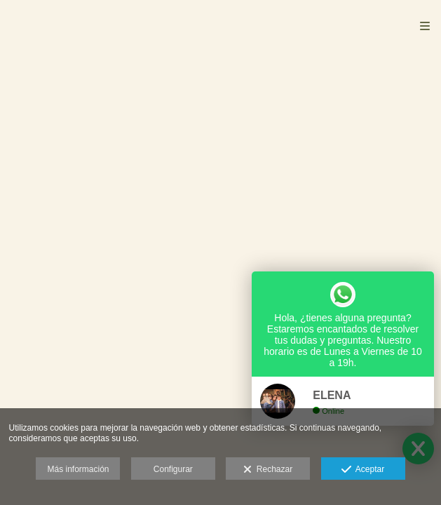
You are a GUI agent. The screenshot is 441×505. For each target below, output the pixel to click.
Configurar (173, 469)
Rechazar (267, 470)
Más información (78, 469)
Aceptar (362, 470)
